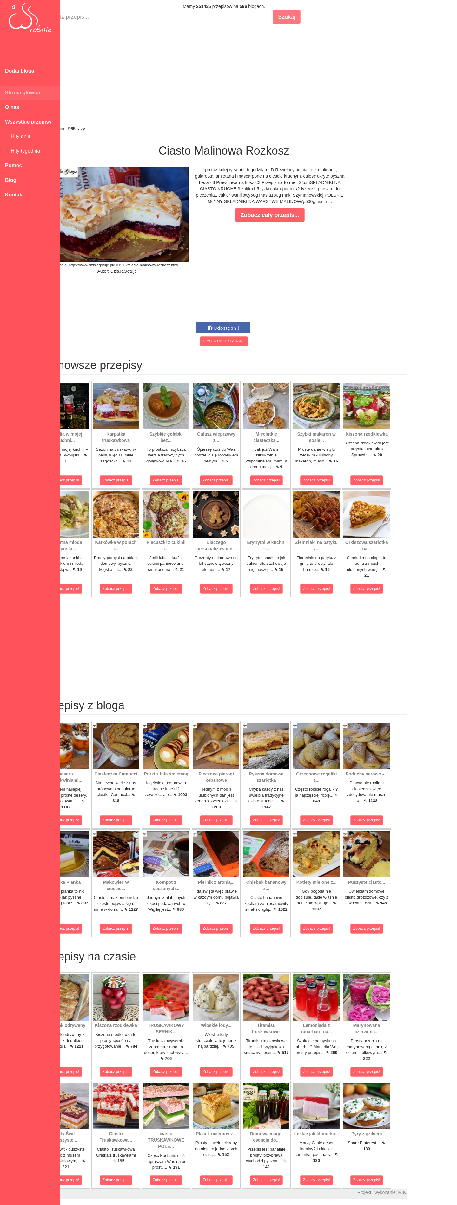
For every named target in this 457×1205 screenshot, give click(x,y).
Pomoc (13, 165)
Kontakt (14, 194)
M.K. (425, 1192)
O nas (12, 107)
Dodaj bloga (19, 70)
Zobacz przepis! (88, 480)
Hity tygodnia (22, 151)
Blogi (11, 180)
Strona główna (22, 92)
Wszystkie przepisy (28, 121)
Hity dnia (17, 136)
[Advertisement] (246, 74)
